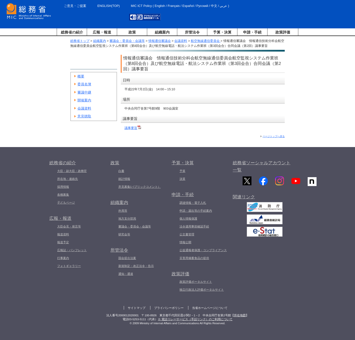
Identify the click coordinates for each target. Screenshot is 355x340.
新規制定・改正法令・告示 (136, 266)
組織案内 (162, 32)
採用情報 (63, 187)
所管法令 (192, 32)
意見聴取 (84, 116)
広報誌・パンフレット (72, 250)
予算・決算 (222, 32)
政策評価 (282, 32)
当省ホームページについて (210, 307)
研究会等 (124, 234)
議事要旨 (130, 128)
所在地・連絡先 (67, 179)
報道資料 (63, 234)
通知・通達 (125, 274)
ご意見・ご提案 (75, 6)
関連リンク (244, 201)
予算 (182, 171)
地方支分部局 (127, 218)
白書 (121, 171)
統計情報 (124, 179)
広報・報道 (102, 32)
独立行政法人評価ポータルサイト (201, 289)
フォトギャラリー (69, 266)
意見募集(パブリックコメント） (139, 187)
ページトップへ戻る (274, 136)
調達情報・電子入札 (192, 203)
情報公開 (185, 242)
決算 (182, 179)
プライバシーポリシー (169, 307)
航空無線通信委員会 (206, 41)
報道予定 (63, 242)
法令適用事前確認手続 (194, 226)
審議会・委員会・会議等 (127, 41)
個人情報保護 (188, 218)
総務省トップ (79, 41)
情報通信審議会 (159, 41)
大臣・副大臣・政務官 (72, 171)
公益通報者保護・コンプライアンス (203, 250)
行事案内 (63, 258)
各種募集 (63, 194)
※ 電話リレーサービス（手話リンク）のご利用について (195, 319)
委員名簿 (84, 84)
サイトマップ (136, 307)
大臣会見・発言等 (69, 226)
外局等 (122, 210)
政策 (132, 32)
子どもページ (66, 202)
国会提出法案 (127, 258)
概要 (80, 76)
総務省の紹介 (72, 32)
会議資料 (180, 41)
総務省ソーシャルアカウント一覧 (261, 166)
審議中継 (84, 92)
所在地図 (240, 315)
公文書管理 (186, 234)
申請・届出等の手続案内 (195, 210)
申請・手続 (252, 32)
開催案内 (84, 100)
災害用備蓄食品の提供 (194, 258)
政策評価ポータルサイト (195, 281)
